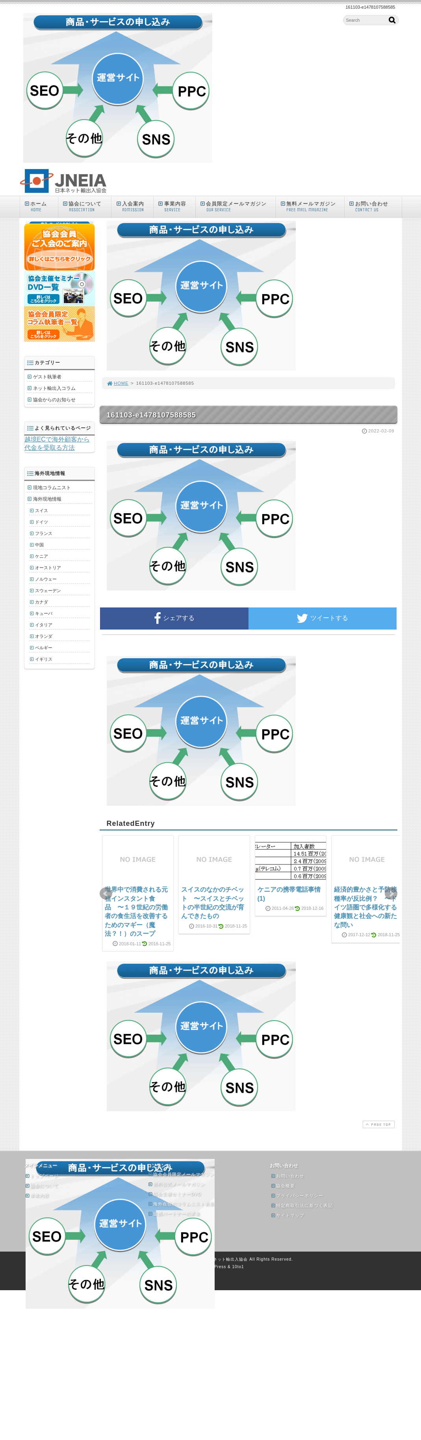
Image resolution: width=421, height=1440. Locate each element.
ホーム (40, 207)
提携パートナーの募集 (174, 1213)
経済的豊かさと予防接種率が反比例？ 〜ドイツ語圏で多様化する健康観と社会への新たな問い (365, 907)
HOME (118, 383)
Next (391, 893)
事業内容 (176, 207)
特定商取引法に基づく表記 (302, 1205)
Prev (106, 893)
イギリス (43, 659)
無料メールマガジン (312, 207)
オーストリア (48, 567)
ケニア (41, 556)
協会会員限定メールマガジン (181, 1174)
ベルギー (43, 647)
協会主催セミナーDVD (174, 1194)
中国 (39, 544)
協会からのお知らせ (54, 399)
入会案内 (134, 207)
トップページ (42, 1176)
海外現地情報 (47, 499)
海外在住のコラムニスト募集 (181, 1204)
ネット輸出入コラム (54, 388)
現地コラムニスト (52, 487)
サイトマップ (287, 1215)
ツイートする (322, 618)
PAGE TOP (378, 1124)
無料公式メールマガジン (176, 1184)
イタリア (43, 624)
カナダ (41, 602)
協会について (86, 207)
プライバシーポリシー (297, 1195)
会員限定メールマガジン (237, 207)
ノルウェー (46, 579)
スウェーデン (48, 590)
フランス (43, 533)
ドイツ (41, 522)
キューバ (43, 613)
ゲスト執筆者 (47, 377)
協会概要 (283, 1185)
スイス (41, 510)
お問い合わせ (375, 207)
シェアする (174, 618)
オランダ (43, 636)
